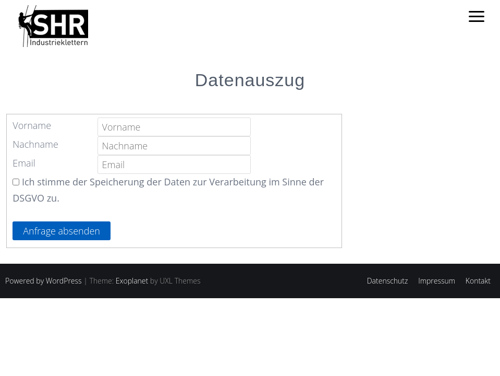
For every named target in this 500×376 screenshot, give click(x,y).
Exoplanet (132, 281)
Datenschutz (387, 281)
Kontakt (478, 281)
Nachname (35, 144)
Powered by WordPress (43, 281)
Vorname (32, 125)
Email (24, 163)
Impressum (436, 281)
